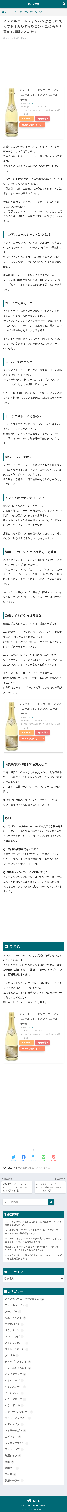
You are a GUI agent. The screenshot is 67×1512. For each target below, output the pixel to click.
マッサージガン (15, 1430)
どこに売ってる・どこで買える (34, 1167)
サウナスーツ (14, 1330)
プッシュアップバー (18, 1418)
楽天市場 (42, 118)
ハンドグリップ (15, 1374)
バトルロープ (14, 1380)
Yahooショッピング (32, 124)
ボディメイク (14, 1424)
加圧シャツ (13, 1455)
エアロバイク (14, 1324)
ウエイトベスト (15, 1318)
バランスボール (15, 1386)
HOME (33, 1500)
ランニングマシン (16, 1443)
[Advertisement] (33, 63)
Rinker (31, 103)
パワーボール (14, 1405)
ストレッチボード (16, 1342)
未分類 (10, 1474)
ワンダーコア (14, 1449)
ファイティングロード (19, 1411)
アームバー (13, 1311)
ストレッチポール (16, 1349)
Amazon (26, 118)
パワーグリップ (15, 1399)
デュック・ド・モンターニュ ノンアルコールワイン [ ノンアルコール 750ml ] (40, 95)
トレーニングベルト (18, 1368)
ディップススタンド (18, 1361)
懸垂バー (12, 1468)
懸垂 (9, 1461)
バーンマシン (14, 1393)
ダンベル (12, 1355)
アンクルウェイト (16, 1305)
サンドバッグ (14, 1336)
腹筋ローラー (14, 1480)
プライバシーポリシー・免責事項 (33, 1505)
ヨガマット (13, 1436)
